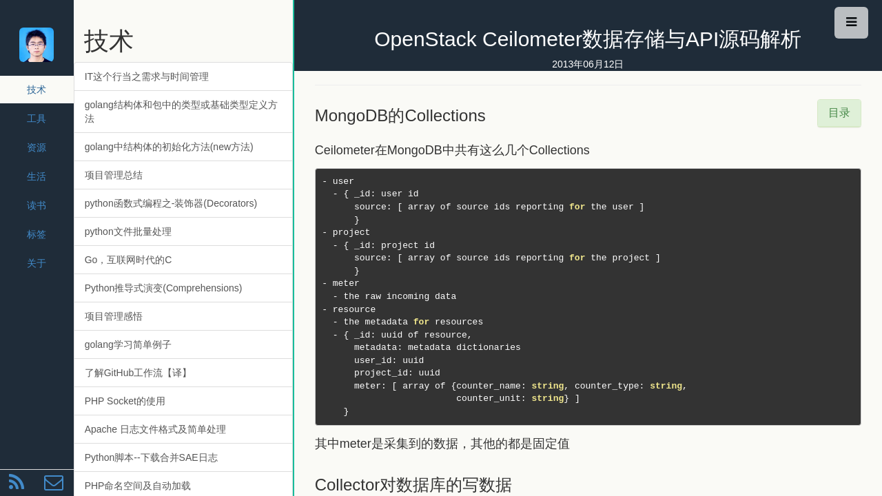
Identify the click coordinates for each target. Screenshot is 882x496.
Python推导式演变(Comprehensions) (164, 287)
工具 (36, 118)
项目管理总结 (114, 174)
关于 (36, 263)
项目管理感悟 (114, 316)
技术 (36, 89)
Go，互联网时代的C (128, 259)
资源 (36, 147)
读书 (36, 205)
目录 (839, 112)
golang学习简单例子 (128, 344)
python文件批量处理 (128, 231)
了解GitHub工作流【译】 (138, 372)
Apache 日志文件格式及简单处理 (155, 429)
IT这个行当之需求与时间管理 (147, 76)
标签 (36, 234)
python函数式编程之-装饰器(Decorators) (171, 203)
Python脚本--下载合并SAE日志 (151, 457)
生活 (36, 176)
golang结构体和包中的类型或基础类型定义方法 (181, 111)
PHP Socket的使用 (125, 400)
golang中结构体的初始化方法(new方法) (169, 146)
